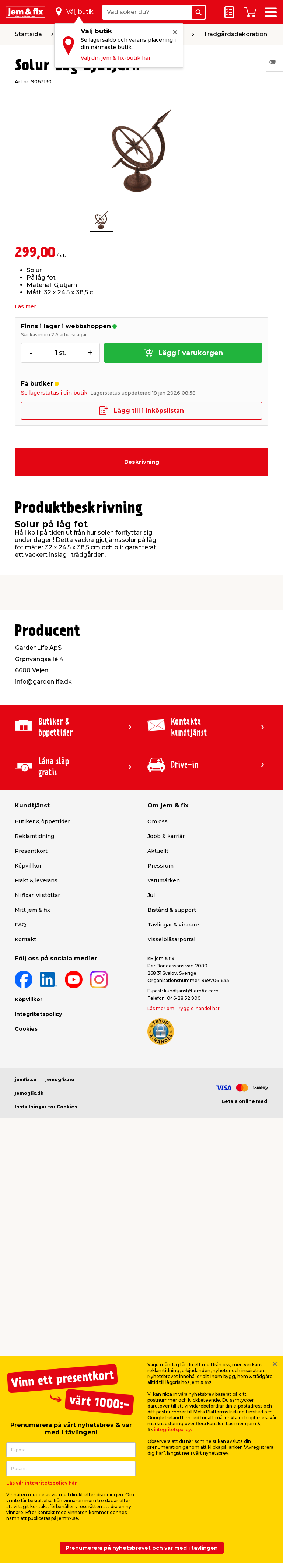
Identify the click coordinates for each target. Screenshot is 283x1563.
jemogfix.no (59, 1079)
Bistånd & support (171, 910)
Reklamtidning (34, 836)
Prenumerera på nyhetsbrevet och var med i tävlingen (142, 1548)
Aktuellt (157, 851)
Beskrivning (141, 461)
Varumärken (163, 880)
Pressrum (160, 865)
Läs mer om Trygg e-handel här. (184, 1008)
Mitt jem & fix (32, 910)
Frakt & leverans (36, 880)
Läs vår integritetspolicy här (41, 1483)
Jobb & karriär (166, 836)
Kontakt (25, 939)
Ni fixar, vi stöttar (37, 895)
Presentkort (31, 851)
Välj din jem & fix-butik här (116, 58)
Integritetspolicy (38, 1014)
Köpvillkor (28, 865)
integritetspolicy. (173, 1429)
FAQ (20, 924)
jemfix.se (25, 1079)
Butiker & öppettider (42, 821)
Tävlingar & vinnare (173, 924)
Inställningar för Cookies (46, 1106)
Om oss (157, 821)
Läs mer (25, 306)
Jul (151, 895)
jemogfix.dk (29, 1093)
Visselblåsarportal (171, 939)
